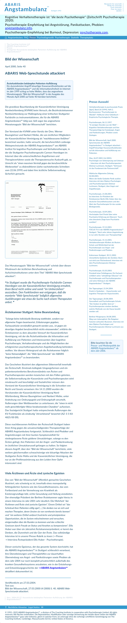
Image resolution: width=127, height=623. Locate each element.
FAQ (26, 37)
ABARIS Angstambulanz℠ (29, 612)
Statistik (74, 37)
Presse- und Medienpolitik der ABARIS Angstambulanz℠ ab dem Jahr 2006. (105, 348)
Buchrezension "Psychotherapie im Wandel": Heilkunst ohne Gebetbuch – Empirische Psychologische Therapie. (104, 114)
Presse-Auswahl (99, 101)
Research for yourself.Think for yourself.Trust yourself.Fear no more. (113, 7)
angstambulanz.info (18, 28)
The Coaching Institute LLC (18, 44)
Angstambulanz (27, 7)
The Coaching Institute (61, 612)
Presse (32, 37)
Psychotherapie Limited (99, 612)
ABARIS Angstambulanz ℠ (18, 46)
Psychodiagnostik (45, 37)
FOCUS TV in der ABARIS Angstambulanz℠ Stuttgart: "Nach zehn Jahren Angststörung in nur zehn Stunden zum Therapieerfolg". (106, 232)
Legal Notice (34, 607)
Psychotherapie (62, 37)
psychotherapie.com (94, 32)
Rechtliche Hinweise (17, 607)
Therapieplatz (86, 37)
